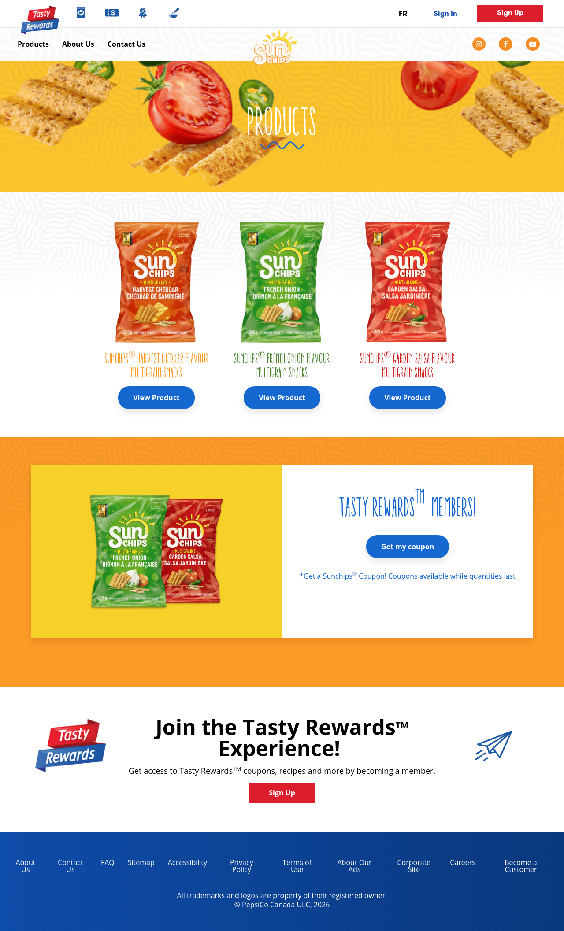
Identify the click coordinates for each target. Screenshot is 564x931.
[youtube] (532, 44)
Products (33, 44)
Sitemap (141, 862)
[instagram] (482, 44)
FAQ (108, 862)
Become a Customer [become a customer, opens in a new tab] (509, 867)
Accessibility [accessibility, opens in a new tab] (184, 863)
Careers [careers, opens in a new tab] (459, 863)
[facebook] (505, 44)
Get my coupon (407, 546)
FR (403, 13)
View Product (156, 398)
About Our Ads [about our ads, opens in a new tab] (348, 867)
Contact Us (127, 44)
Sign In (445, 13)
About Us (78, 44)
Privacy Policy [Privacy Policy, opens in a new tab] (233, 867)
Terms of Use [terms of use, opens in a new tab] (291, 867)
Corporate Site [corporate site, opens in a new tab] (408, 867)
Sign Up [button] (510, 12)
